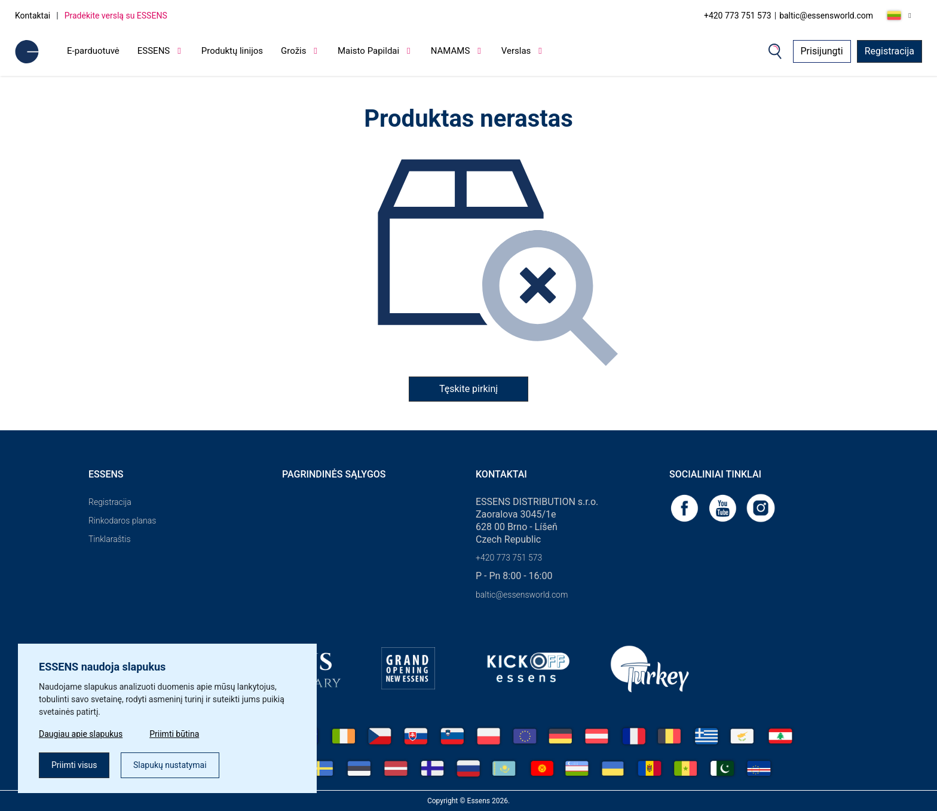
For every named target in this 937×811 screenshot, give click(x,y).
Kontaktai (32, 15)
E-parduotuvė (93, 50)
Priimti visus (74, 765)
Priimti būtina (174, 734)
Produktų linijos (232, 50)
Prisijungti (822, 51)
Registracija (889, 51)
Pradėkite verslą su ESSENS (116, 15)
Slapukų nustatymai (170, 765)
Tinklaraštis (109, 539)
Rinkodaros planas (122, 520)
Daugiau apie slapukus (81, 734)
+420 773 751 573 (737, 15)
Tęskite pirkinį (468, 388)
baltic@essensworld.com (826, 15)
